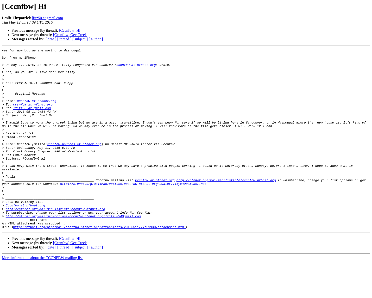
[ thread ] (64, 39)
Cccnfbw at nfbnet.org (155, 207)
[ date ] (50, 39)
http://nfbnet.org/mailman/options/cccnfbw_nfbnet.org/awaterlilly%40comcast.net (133, 211)
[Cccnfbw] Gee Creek (70, 35)
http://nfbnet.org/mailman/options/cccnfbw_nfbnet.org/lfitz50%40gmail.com (73, 250)
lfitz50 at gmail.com (47, 18)
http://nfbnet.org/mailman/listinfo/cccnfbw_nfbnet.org (226, 207)
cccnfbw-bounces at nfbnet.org (74, 163)
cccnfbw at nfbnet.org (136, 68)
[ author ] (96, 39)
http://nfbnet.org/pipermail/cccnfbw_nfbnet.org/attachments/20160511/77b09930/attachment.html (99, 263)
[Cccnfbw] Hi (69, 30)
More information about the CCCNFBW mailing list (42, 294)
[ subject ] (80, 39)
